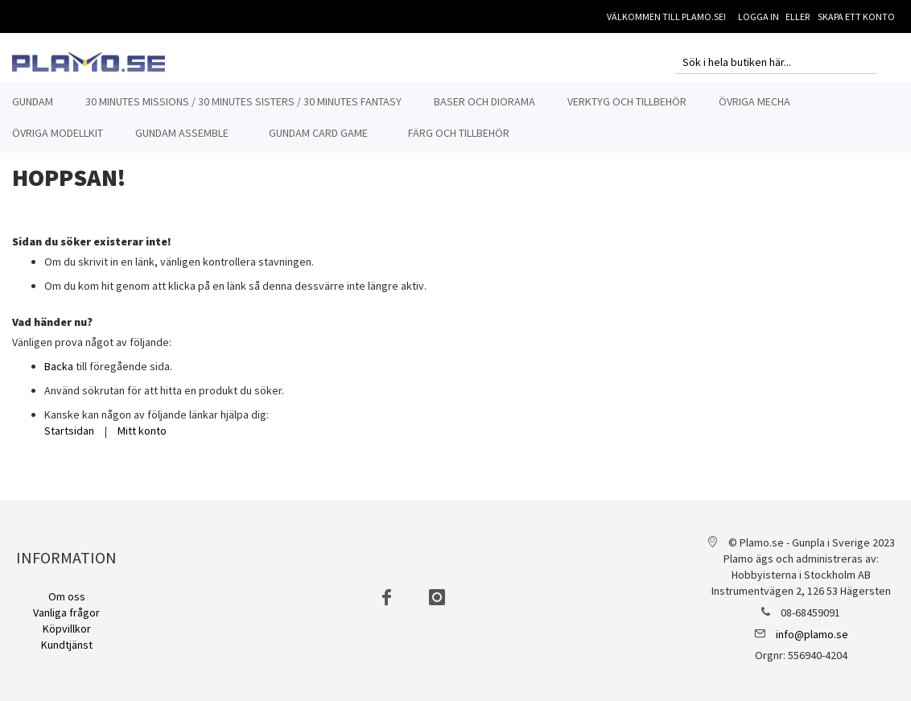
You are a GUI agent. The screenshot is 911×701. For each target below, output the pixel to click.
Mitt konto (142, 439)
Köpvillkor (67, 628)
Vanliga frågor (66, 612)
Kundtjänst (67, 644)
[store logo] (88, 62)
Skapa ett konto (856, 16)
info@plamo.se (812, 634)
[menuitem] (32, 102)
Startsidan (69, 439)
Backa (58, 375)
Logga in (758, 16)
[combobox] (775, 62)
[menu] (455, 117)
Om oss (66, 596)
